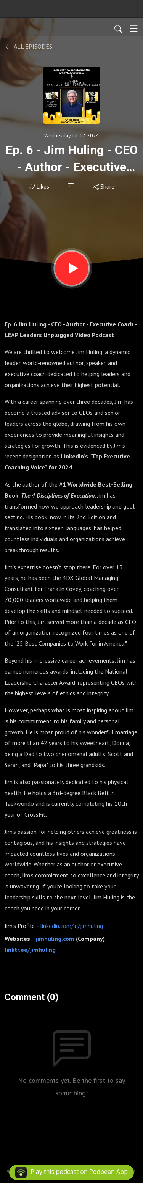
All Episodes (28, 46)
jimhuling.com (56, 938)
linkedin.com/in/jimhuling (71, 925)
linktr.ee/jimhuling (31, 949)
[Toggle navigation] (134, 28)
